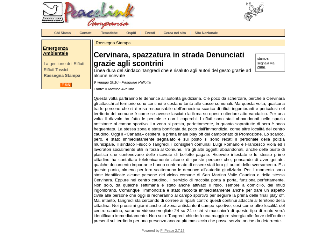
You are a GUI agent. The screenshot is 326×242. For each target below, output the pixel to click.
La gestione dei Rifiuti (64, 63)
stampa (262, 58)
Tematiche (109, 33)
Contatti (86, 33)
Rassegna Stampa (62, 75)
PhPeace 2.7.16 (172, 230)
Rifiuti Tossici (56, 69)
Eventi (150, 33)
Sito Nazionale (206, 33)
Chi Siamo (62, 33)
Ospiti (131, 33)
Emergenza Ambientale (55, 51)
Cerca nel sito (175, 33)
